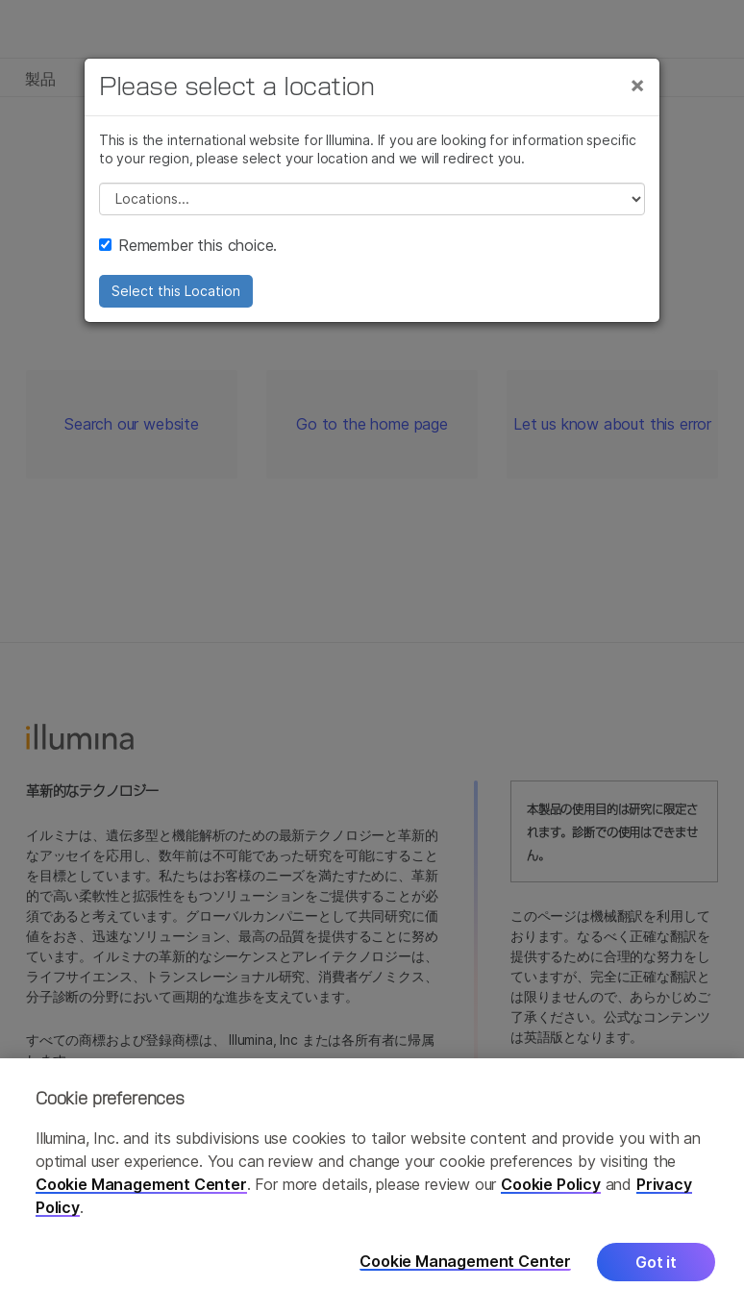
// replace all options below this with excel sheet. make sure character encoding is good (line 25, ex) (372, 199)
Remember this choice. (188, 245)
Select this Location (176, 291)
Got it (656, 1265)
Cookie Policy (551, 1187)
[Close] (637, 84)
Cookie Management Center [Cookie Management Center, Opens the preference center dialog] (465, 1264)
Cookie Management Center (141, 1187)
